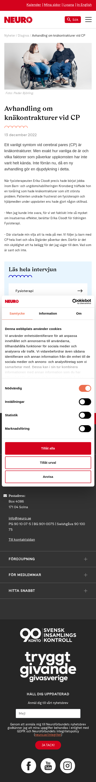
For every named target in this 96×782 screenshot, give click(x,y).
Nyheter (9, 35)
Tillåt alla (48, 448)
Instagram (67, 765)
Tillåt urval (48, 462)
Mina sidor (52, 5)
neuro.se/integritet (48, 734)
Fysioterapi (24, 291)
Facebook (28, 765)
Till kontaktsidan (22, 539)
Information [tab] (48, 313)
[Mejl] (48, 713)
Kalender (34, 5)
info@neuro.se (20, 518)
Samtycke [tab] (17, 313)
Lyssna (68, 5)
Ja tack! (48, 745)
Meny (88, 19)
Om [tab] (79, 313)
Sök (73, 20)
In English (84, 5)
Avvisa (48, 476)
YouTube (48, 765)
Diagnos (23, 35)
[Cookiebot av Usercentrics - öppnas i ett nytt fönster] (72, 301)
